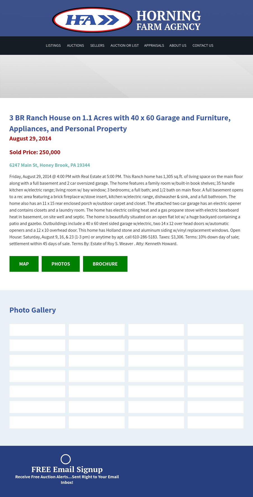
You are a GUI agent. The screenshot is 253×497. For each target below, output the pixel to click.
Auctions (75, 45)
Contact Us (203, 45)
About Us (177, 45)
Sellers (97, 45)
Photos (60, 264)
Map (24, 264)
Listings (53, 45)
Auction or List (125, 45)
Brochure (105, 264)
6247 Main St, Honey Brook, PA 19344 (50, 165)
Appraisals (154, 45)
